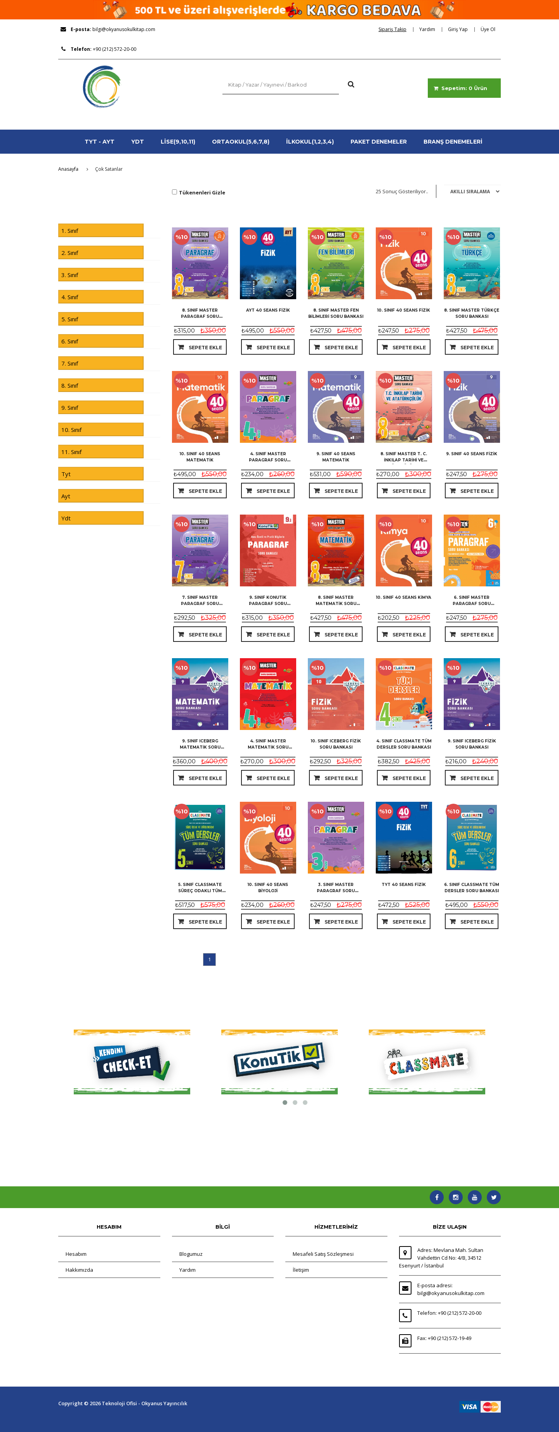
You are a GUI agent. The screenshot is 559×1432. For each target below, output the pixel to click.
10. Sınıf (71, 429)
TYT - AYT (100, 141)
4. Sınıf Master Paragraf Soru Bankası (268, 460)
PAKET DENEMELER (379, 141)
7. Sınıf (69, 363)
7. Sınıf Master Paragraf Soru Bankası (200, 603)
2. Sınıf (69, 253)
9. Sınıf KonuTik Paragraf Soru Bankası (268, 603)
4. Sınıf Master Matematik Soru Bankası (268, 747)
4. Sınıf (69, 297)
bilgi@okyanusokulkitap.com (123, 29)
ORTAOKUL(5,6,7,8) (240, 141)
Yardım (187, 1269)
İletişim (301, 1269)
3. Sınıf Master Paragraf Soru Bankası (336, 891)
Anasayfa (68, 169)
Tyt (66, 474)
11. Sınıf (71, 452)
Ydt (66, 518)
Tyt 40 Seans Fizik (404, 884)
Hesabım (76, 1253)
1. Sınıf (69, 230)
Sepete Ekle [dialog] (204, 347)
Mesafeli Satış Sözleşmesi (323, 1253)
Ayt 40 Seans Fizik (268, 310)
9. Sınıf (69, 407)
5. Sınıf (69, 319)
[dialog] (395, 29)
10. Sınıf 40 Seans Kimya (403, 597)
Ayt (65, 496)
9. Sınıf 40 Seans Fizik (471, 453)
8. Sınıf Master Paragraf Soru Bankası (200, 316)
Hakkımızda (79, 1269)
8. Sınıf (69, 385)
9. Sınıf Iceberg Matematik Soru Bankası (200, 747)
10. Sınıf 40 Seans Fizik (403, 310)
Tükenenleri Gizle (202, 192)
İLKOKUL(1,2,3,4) (310, 141)
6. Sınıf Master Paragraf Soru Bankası (472, 603)
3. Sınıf (69, 275)
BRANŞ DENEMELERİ (453, 141)
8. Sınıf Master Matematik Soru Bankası (336, 603)
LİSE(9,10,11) (178, 141)
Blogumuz (191, 1253)
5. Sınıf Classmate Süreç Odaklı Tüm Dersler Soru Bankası (200, 891)
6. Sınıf (69, 341)
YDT (137, 141)
